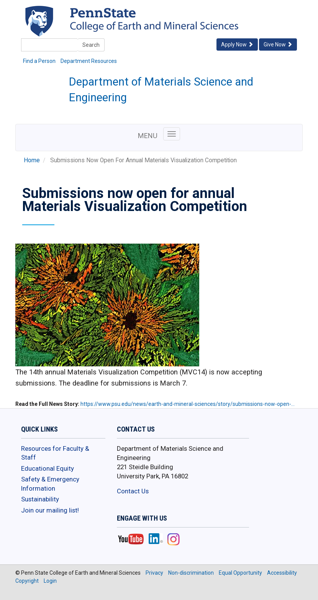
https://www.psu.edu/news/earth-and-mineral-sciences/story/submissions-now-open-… (187, 404)
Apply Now (237, 44)
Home (32, 160)
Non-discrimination (191, 573)
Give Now (278, 44)
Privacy (154, 573)
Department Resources (89, 61)
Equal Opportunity (240, 573)
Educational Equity (47, 468)
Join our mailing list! (50, 510)
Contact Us (133, 491)
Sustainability (40, 499)
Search (91, 45)
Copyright (27, 581)
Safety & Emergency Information (50, 483)
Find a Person (39, 61)
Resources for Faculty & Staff (55, 453)
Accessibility (282, 573)
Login (50, 581)
